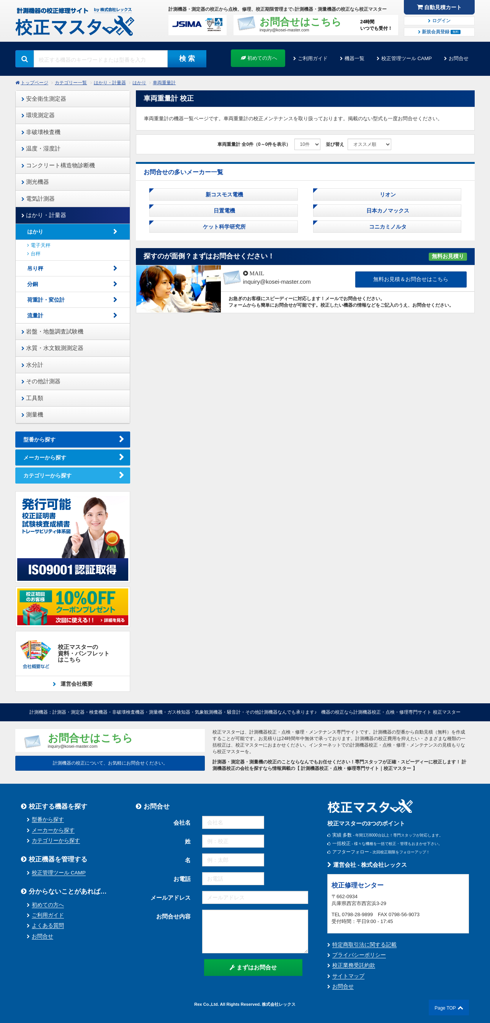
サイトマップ (348, 976)
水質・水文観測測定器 (52, 348)
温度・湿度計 (40, 148)
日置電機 (223, 211)
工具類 (32, 398)
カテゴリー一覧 (71, 82)
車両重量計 (164, 82)
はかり (139, 82)
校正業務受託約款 (353, 965)
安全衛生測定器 (43, 98)
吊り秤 (35, 268)
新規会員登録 (439, 31)
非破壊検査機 (40, 132)
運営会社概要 (76, 684)
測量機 (32, 414)
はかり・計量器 (110, 82)
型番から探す (39, 439)
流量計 (35, 315)
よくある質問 (48, 925)
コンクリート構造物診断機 (58, 165)
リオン (387, 194)
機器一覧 (354, 58)
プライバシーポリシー (359, 955)
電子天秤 (39, 245)
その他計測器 (40, 381)
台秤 (34, 254)
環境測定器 (38, 115)
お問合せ (459, 58)
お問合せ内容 (173, 916)
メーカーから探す (44, 457)
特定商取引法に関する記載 (364, 945)
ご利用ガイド (313, 58)
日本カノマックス (387, 211)
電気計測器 (38, 198)
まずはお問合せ (253, 967)
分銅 (32, 284)
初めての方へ (259, 58)
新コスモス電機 (223, 194)
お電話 (182, 879)
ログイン (439, 20)
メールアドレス (170, 897)
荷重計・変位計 (46, 300)
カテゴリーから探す (47, 475)
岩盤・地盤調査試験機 (52, 331)
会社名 (182, 822)
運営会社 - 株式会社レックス (367, 864)
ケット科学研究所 (223, 227)
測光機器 (35, 181)
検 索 (187, 58)
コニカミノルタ (387, 227)
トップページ (34, 82)
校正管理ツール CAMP (406, 58)
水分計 (32, 364)
